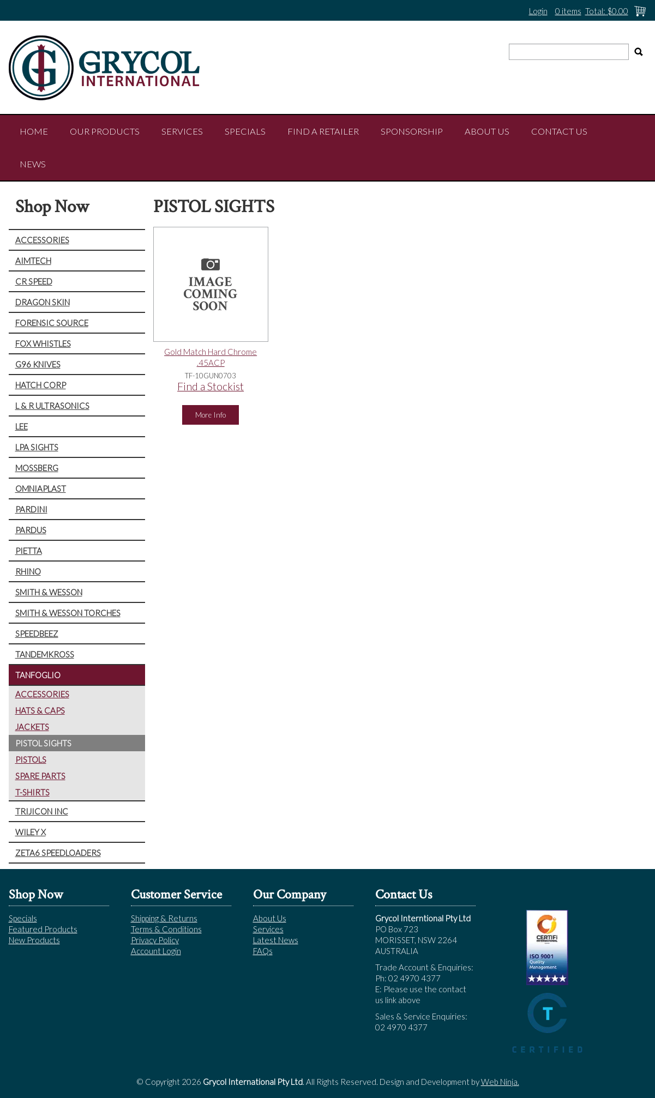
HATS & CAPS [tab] (40, 710)
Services (182, 131)
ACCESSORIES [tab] (42, 240)
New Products (34, 940)
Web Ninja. (500, 1082)
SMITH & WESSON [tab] (48, 592)
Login (538, 11)
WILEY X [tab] (30, 832)
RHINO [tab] (28, 571)
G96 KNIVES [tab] (38, 364)
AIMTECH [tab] (33, 261)
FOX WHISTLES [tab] (43, 343)
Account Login (156, 951)
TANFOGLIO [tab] (38, 675)
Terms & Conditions (166, 929)
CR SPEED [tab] (33, 281)
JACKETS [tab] (32, 727)
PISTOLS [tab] (30, 759)
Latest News (275, 940)
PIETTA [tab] (28, 551)
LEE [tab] (21, 426)
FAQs (263, 951)
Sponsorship (412, 131)
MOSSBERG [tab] (36, 468)
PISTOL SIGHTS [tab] (43, 743)
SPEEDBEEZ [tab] (36, 633)
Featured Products (43, 929)
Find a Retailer (323, 131)
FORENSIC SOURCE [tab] (51, 323)
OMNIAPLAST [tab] (40, 488)
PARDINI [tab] (31, 509)
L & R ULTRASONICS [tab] (52, 406)
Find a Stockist (210, 386)
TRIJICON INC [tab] (41, 811)
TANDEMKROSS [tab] (44, 654)
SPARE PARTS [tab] (40, 776)
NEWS (33, 164)
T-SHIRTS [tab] (32, 792)
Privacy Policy (155, 940)
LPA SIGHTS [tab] (36, 447)
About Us (487, 131)
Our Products (105, 131)
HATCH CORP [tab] (40, 385)
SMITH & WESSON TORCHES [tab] (68, 613)
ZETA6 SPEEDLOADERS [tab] (58, 853)
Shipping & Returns (164, 918)
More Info (210, 415)
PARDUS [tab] (30, 530)
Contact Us (559, 131)
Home (34, 131)
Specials (245, 131)
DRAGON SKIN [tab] (42, 302)
